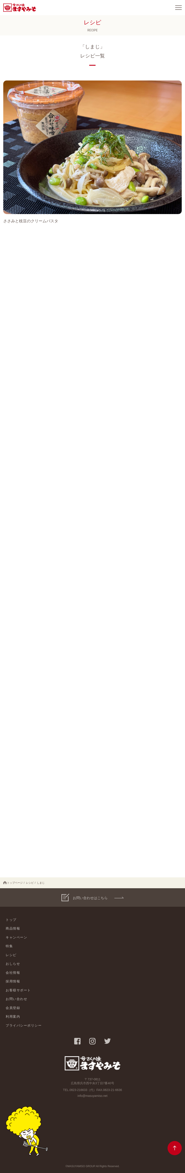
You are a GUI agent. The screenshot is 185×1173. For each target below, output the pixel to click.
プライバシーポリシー (24, 1025)
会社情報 (13, 972)
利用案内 (13, 1016)
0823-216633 (78, 1090)
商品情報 (13, 928)
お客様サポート (18, 990)
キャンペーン (16, 937)
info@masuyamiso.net (92, 1096)
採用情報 (13, 981)
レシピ (30, 882)
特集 (9, 946)
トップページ (13, 883)
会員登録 (13, 1008)
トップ (11, 920)
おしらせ (13, 963)
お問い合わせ (16, 999)
